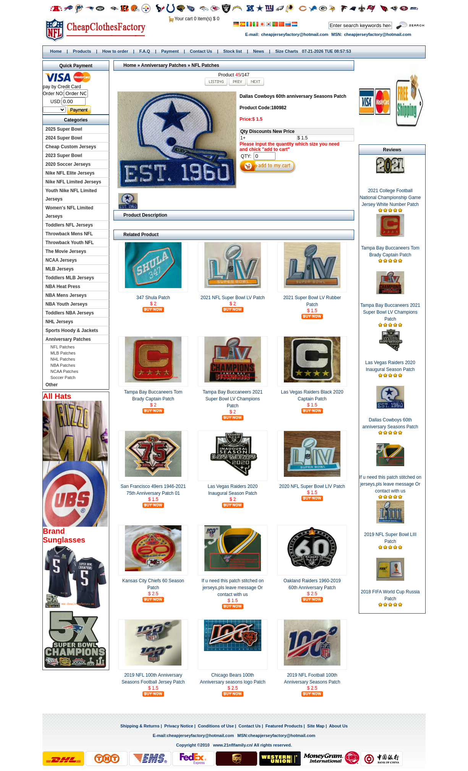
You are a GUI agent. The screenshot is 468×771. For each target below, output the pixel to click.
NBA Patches (62, 365)
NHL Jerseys (59, 321)
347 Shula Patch (153, 297)
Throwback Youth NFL (69, 242)
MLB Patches (62, 353)
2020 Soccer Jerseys (68, 164)
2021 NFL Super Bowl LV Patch (233, 297)
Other (51, 384)
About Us (338, 726)
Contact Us (201, 51)
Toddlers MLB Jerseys (69, 277)
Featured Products (284, 726)
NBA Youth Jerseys (66, 304)
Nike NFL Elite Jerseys (70, 173)
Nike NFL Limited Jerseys (73, 182)
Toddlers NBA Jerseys (69, 313)
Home (98, 29)
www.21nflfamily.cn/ (233, 745)
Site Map (315, 726)
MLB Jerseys (59, 269)
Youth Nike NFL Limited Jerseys (71, 195)
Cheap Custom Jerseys (70, 146)
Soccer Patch (62, 377)
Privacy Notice (178, 726)
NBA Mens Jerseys (66, 295)
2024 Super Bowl (63, 138)
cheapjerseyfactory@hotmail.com (294, 34)
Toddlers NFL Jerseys (69, 225)
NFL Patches (205, 65)
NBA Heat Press (62, 286)
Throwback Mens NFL (69, 233)
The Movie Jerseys (65, 251)
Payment (170, 51)
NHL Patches (62, 359)
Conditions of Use (216, 726)
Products (82, 51)
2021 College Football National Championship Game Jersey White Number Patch (390, 197)
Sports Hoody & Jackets (71, 330)
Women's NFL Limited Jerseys (69, 212)
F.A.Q (144, 51)
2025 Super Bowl (63, 129)
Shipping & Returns (140, 726)
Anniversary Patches (163, 65)
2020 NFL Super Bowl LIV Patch (312, 486)
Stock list (232, 51)
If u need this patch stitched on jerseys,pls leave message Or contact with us (233, 587)
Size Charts (286, 51)
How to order (115, 51)
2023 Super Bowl (63, 155)
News (258, 51)
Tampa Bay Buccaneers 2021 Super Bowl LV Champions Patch (233, 398)
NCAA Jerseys (61, 260)
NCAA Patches (64, 371)
